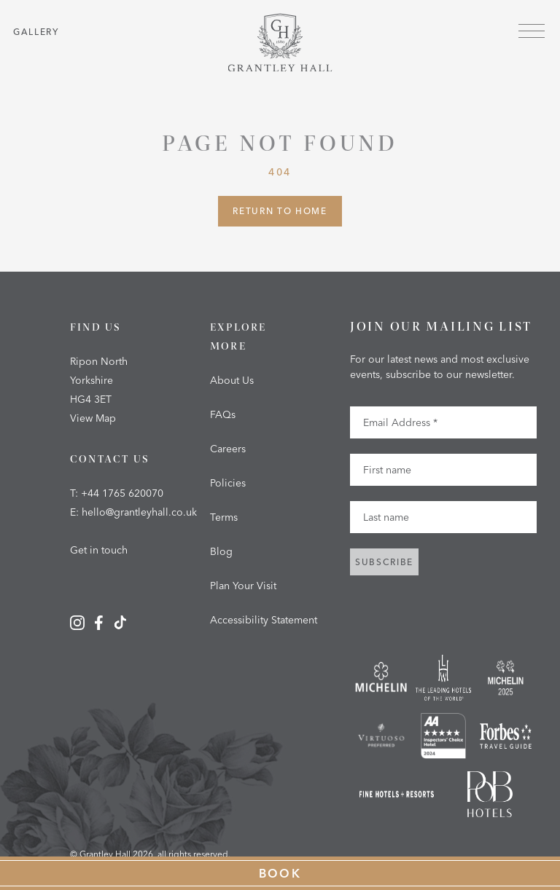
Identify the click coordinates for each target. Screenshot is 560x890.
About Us (232, 380)
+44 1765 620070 (122, 493)
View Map (93, 418)
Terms (224, 517)
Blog (221, 551)
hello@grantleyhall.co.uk (139, 512)
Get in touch (99, 549)
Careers (228, 448)
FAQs (223, 414)
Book (280, 873)
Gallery (36, 31)
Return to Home (280, 210)
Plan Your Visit (243, 585)
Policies (228, 482)
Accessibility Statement (263, 619)
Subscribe (384, 561)
